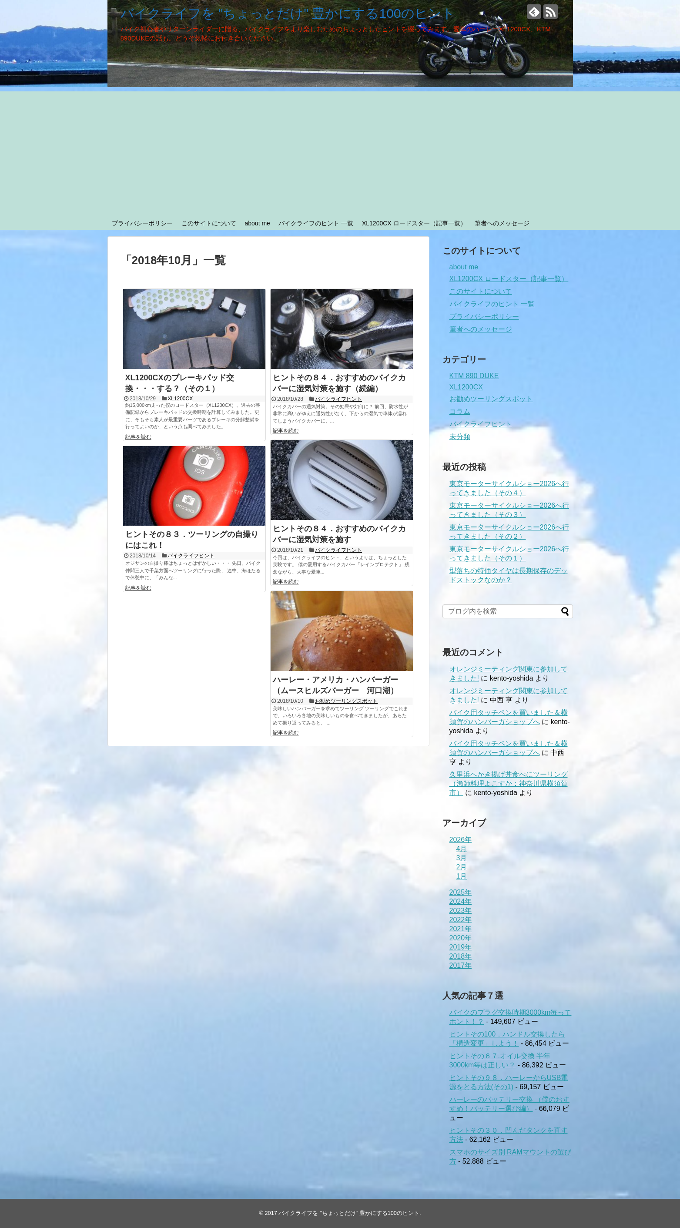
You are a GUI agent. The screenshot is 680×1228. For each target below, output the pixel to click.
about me (257, 223)
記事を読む (138, 437)
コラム (459, 411)
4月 (461, 848)
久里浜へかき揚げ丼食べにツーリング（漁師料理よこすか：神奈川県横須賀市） (508, 783)
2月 (461, 867)
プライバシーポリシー (142, 223)
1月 (461, 876)
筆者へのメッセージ (502, 223)
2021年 (460, 929)
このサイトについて (208, 223)
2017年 (460, 965)
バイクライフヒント (338, 399)
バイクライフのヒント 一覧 (315, 223)
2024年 (460, 901)
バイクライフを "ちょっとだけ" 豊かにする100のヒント (288, 13)
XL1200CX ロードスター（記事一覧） (414, 223)
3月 (461, 858)
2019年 (460, 947)
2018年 (460, 956)
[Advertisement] (340, 152)
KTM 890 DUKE (474, 375)
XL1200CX (180, 399)
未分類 (459, 436)
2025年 (460, 892)
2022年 (460, 919)
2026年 (460, 839)
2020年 (460, 938)
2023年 (460, 910)
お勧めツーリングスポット (346, 701)
